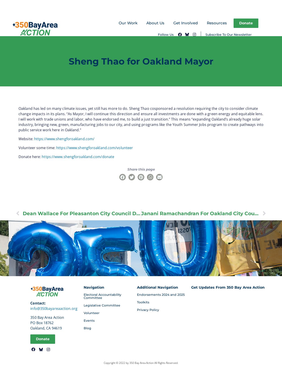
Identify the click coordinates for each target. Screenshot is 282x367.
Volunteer (92, 313)
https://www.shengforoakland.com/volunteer (94, 147)
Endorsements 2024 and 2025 (161, 295)
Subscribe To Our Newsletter (228, 35)
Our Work (128, 23)
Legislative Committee (102, 305)
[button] (122, 177)
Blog (87, 328)
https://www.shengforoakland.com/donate (78, 156)
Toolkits (143, 302)
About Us (155, 23)
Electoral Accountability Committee (102, 296)
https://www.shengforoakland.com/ (64, 138)
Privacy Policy (148, 310)
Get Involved (185, 23)
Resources (217, 23)
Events (89, 321)
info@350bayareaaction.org (53, 308)
